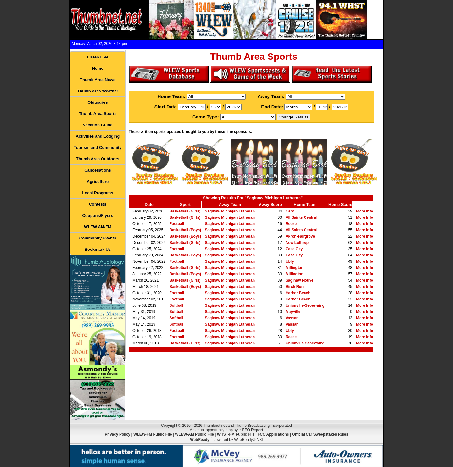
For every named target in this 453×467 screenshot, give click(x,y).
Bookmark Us (98, 249)
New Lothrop (297, 242)
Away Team (230, 204)
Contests (98, 204)
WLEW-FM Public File (152, 434)
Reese (291, 224)
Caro (290, 211)
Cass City (294, 249)
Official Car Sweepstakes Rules (320, 434)
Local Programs (97, 192)
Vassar (292, 318)
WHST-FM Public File (235, 434)
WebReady (199, 439)
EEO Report (252, 430)
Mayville (293, 312)
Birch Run (295, 286)
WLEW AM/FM (97, 226)
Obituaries (97, 102)
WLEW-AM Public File (194, 434)
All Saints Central (301, 217)
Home (97, 68)
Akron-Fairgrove (300, 236)
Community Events (97, 238)
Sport (185, 204)
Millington (295, 268)
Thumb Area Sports (97, 113)
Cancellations (97, 170)
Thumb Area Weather (97, 91)
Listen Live (98, 57)
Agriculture (98, 181)
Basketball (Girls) (185, 211)
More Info (364, 211)
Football (177, 224)
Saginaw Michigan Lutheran (230, 211)
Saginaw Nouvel (300, 280)
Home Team (305, 204)
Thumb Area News (97, 79)
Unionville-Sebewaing (305, 305)
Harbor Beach (298, 293)
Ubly (290, 261)
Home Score (340, 204)
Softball (176, 305)
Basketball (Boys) (185, 230)
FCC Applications (273, 434)
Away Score (270, 204)
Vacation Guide (98, 125)
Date (149, 204)
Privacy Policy (117, 434)
